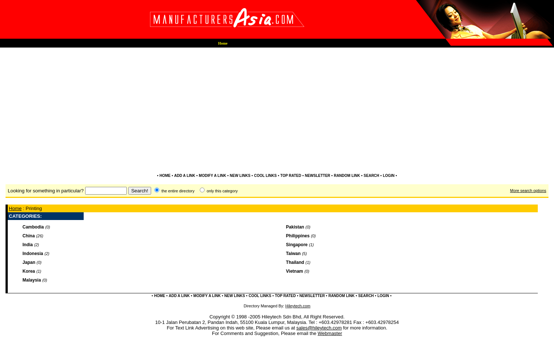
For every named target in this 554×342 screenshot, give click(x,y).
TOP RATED (290, 176)
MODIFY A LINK (212, 176)
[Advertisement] (277, 70)
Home (15, 208)
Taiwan (293, 253)
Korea (28, 271)
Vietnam (294, 271)
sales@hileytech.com (319, 328)
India (27, 244)
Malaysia (31, 280)
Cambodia (33, 227)
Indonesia (32, 253)
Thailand (295, 262)
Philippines (298, 235)
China (28, 235)
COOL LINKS (265, 176)
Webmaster (330, 333)
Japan (28, 262)
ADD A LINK (184, 176)
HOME (165, 176)
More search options (528, 190)
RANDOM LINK (347, 176)
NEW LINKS (240, 176)
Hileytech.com (297, 306)
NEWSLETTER (317, 176)
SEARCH (371, 176)
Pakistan (295, 227)
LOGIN (389, 176)
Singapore (297, 244)
